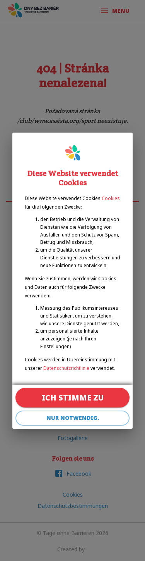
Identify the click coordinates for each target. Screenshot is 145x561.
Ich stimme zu (72, 397)
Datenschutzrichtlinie (66, 368)
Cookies (111, 198)
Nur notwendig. (72, 418)
